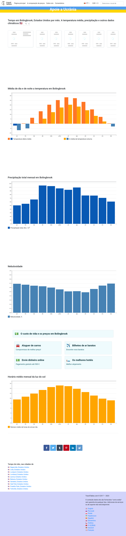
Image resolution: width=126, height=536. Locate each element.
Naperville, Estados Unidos (19, 467)
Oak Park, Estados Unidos (19, 484)
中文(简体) (90, 525)
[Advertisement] (63, 70)
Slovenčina (91, 521)
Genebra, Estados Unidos (19, 482)
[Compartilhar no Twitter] (53, 448)
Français (90, 530)
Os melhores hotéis (82, 360)
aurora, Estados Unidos (18, 477)
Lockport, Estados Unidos (19, 472)
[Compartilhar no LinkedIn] (73, 448)
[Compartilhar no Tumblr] (60, 448)
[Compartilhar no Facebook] (47, 448)
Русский (90, 511)
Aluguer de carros (31, 345)
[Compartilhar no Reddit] (79, 448)
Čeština (89, 523)
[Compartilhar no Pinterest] (66, 448)
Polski (89, 513)
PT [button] (86, 3)
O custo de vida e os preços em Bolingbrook (44, 333)
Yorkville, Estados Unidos (19, 489)
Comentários (59, 3)
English (89, 509)
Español (90, 518)
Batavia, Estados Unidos (18, 479)
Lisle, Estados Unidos (17, 470)
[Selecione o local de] (112, 3)
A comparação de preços (36, 3)
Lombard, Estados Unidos (19, 474)
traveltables (9, 3)
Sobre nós (50, 3)
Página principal (19, 3)
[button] (95, 3)
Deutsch (90, 528)
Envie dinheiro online (33, 360)
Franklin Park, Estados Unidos (20, 486)
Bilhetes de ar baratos (84, 345)
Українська (91, 516)
